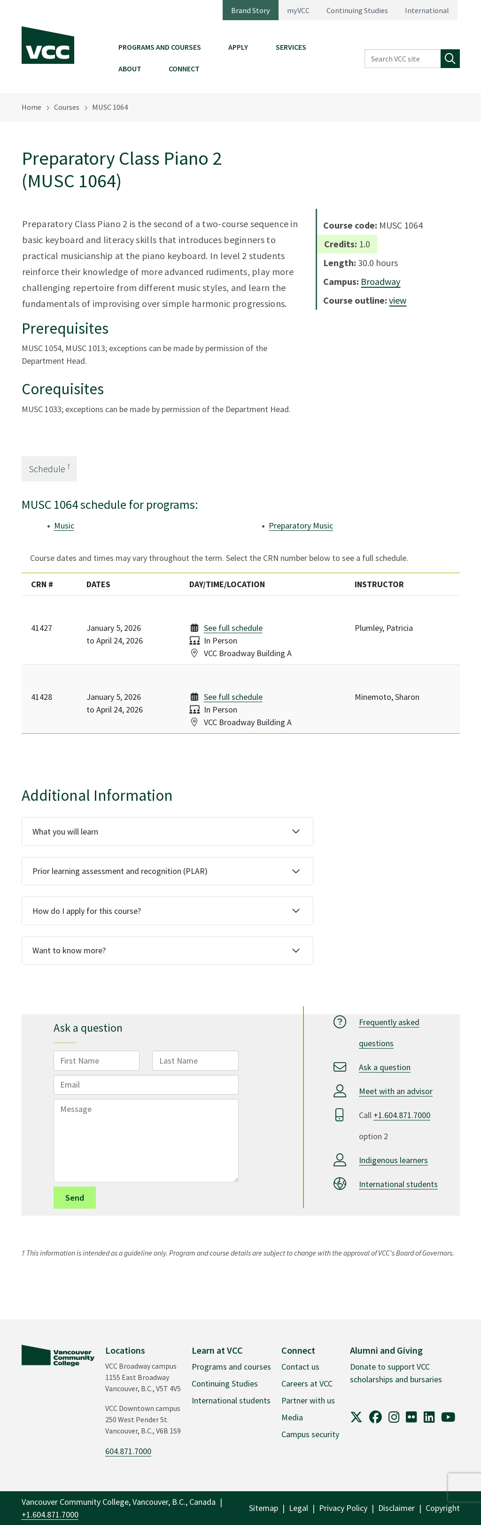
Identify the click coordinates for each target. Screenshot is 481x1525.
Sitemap (263, 1507)
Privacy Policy (343, 1507)
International (427, 10)
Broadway (380, 281)
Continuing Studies (357, 10)
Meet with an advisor (396, 1091)
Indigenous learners (393, 1160)
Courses (66, 107)
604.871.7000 (128, 1451)
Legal (298, 1507)
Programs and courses (231, 1366)
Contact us (300, 1366)
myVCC (298, 10)
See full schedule (233, 627)
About (129, 68)
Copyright (443, 1507)
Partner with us (308, 1400)
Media (292, 1417)
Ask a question (385, 1067)
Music (64, 525)
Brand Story (250, 10)
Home (31, 107)
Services (291, 47)
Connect (184, 68)
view (397, 300)
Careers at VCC (307, 1383)
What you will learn (65, 831)
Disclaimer (396, 1507)
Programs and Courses (159, 47)
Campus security (310, 1434)
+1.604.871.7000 (401, 1115)
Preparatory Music (301, 525)
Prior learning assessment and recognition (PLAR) (120, 871)
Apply (238, 47)
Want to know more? (69, 950)
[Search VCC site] (403, 59)
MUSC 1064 (110, 107)
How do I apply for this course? (86, 910)
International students (398, 1184)
